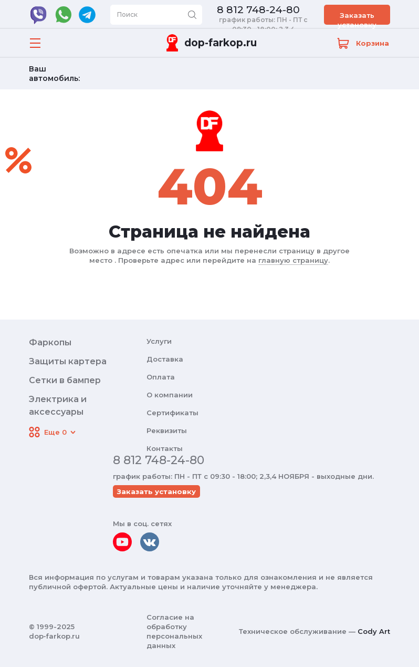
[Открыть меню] (35, 43)
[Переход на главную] (209, 43)
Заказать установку (357, 18)
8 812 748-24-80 (258, 10)
